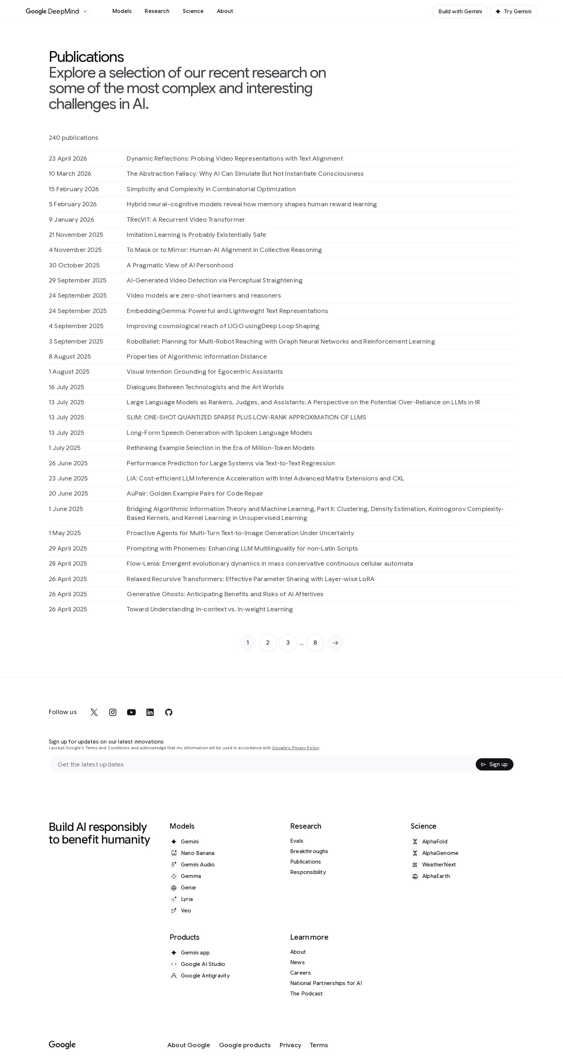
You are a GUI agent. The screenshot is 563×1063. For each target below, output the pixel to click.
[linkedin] (150, 712)
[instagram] (112, 712)
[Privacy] (290, 1045)
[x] (94, 712)
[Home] (52, 11)
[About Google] (188, 1045)
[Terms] (319, 1045)
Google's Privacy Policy (295, 748)
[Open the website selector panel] (85, 11)
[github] (168, 712)
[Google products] (245, 1045)
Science (193, 11)
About (225, 11)
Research (157, 11)
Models (122, 11)
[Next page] (335, 643)
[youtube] (131, 712)
